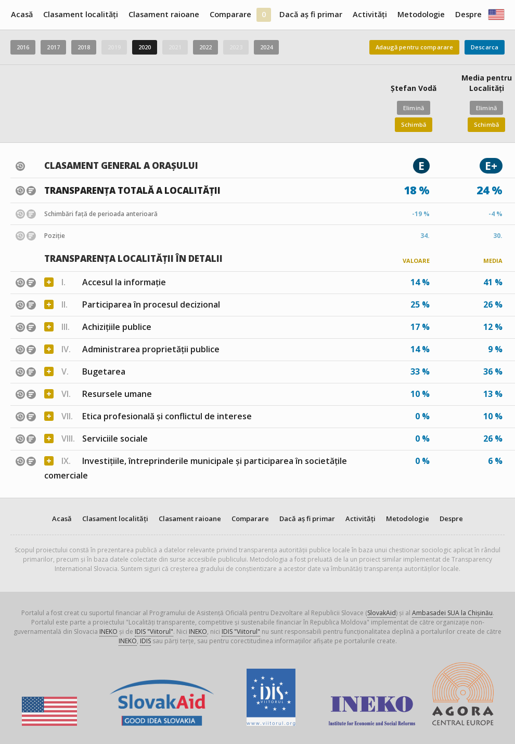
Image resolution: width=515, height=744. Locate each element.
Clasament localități (80, 14)
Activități (370, 14)
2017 (53, 47)
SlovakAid (381, 612)
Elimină (413, 108)
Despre (468, 14)
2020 (144, 47)
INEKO (108, 631)
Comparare (230, 14)
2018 (84, 47)
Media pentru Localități (486, 83)
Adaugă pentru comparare (415, 47)
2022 (205, 47)
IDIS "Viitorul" (154, 631)
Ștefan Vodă (413, 88)
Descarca (484, 47)
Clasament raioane (163, 14)
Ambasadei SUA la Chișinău (452, 612)
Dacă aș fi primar (310, 14)
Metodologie (421, 14)
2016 (23, 47)
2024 (266, 47)
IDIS (145, 640)
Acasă (22, 14)
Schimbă (413, 124)
